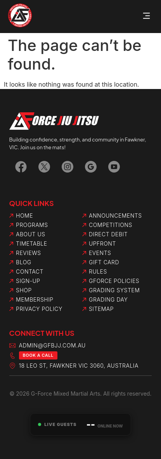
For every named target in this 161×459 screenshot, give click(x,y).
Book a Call (38, 355)
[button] (147, 16)
